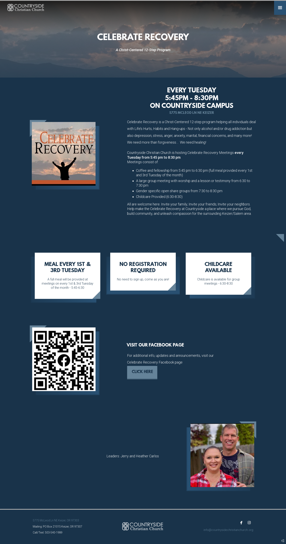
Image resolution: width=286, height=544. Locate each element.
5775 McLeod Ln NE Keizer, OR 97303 (56, 520)
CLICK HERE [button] (142, 372)
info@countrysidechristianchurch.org (228, 530)
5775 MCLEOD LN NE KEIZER (191, 113)
